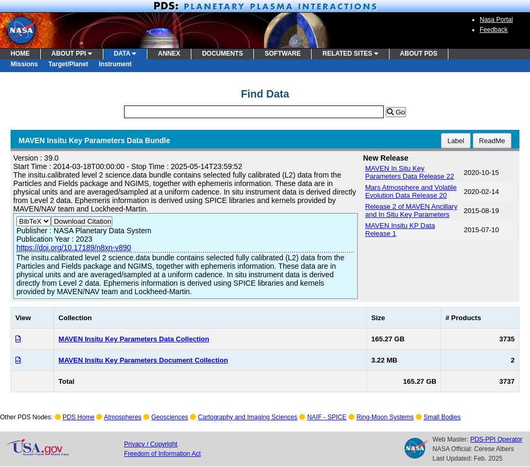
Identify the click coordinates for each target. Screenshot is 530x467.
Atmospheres (123, 417)
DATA (125, 53)
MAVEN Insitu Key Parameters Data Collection (133, 339)
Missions (24, 64)
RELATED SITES (350, 53)
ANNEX (169, 53)
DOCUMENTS (222, 53)
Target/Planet (68, 64)
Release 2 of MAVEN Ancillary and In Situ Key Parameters (411, 210)
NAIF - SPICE (327, 417)
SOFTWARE (282, 53)
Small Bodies (442, 417)
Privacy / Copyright (151, 444)
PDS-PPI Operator (496, 439)
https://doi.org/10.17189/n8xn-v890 (73, 247)
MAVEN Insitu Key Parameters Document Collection (143, 360)
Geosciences (170, 417)
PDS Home (78, 417)
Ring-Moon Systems (384, 417)
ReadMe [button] (492, 141)
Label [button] (455, 141)
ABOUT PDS (419, 53)
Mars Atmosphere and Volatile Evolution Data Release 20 (411, 191)
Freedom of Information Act (162, 453)
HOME (20, 53)
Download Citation (81, 221)
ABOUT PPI (71, 53)
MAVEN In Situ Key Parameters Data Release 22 (409, 172)
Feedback (494, 29)
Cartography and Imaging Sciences (247, 417)
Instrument (115, 64)
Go (396, 112)
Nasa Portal (496, 19)
